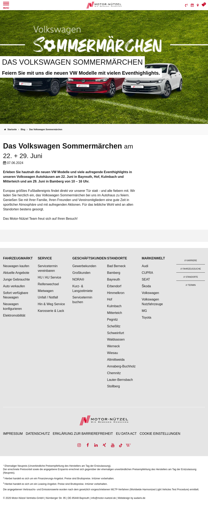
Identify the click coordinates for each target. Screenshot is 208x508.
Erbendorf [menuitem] (114, 286)
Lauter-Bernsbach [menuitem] (120, 379)
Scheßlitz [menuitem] (113, 326)
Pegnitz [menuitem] (112, 319)
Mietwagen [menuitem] (45, 291)
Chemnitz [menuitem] (114, 373)
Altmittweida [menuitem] (116, 359)
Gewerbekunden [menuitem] (84, 266)
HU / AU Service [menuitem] (49, 277)
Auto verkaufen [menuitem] (14, 286)
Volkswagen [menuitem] (150, 293)
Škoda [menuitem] (146, 286)
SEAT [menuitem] (146, 279)
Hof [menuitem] (109, 299)
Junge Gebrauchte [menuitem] (16, 279)
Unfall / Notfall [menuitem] (48, 297)
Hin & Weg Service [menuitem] (51, 304)
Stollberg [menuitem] (113, 386)
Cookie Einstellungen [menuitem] (160, 433)
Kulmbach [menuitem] (114, 306)
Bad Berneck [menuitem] (116, 266)
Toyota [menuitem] (146, 317)
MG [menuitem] (144, 310)
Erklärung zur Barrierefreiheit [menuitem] (83, 433)
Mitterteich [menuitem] (114, 313)
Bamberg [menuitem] (113, 272)
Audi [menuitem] (145, 266)
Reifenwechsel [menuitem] (48, 284)
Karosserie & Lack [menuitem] (51, 310)
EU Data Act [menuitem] (126, 433)
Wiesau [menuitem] (112, 353)
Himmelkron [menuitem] (115, 293)
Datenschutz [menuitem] (38, 433)
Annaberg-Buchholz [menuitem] (121, 366)
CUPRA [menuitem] (147, 272)
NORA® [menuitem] (78, 279)
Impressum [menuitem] (13, 433)
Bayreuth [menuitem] (113, 279)
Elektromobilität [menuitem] (14, 315)
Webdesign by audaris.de (131, 498)
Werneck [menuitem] (113, 346)
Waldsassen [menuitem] (116, 339)
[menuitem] (186, 5)
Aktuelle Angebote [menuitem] (16, 272)
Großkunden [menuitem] (81, 272)
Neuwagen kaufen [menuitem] (16, 266)
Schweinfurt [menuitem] (115, 333)
